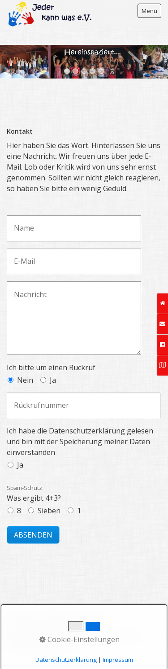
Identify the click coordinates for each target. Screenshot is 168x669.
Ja (53, 380)
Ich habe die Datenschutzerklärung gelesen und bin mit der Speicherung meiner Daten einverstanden (80, 441)
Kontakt (54, 617)
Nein (25, 380)
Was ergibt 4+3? (34, 493)
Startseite (21, 617)
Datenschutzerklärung (39, 626)
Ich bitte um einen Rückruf (51, 367)
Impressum (88, 617)
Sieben (49, 511)
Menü (149, 11)
